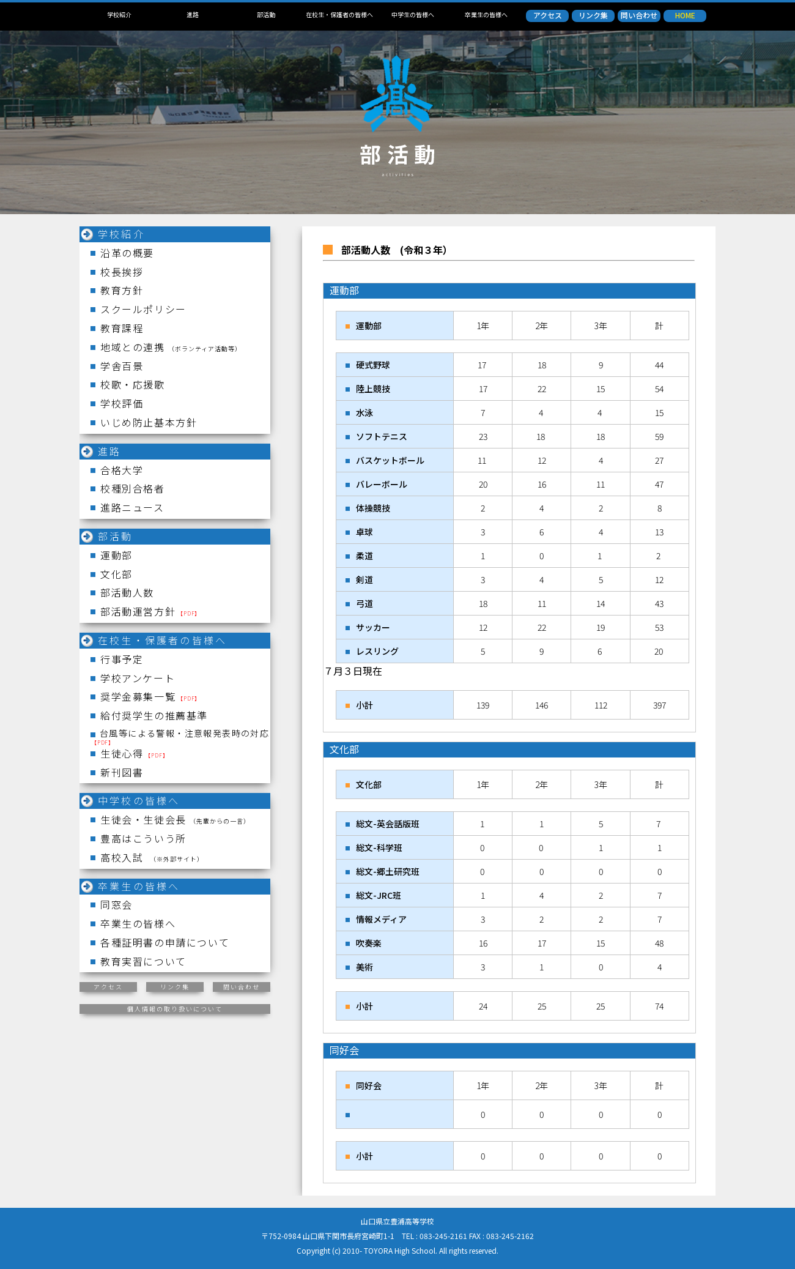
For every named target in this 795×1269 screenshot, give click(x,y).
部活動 (266, 14)
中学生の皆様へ (412, 14)
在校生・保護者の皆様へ (339, 14)
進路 (193, 14)
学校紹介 (119, 14)
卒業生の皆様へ (486, 14)
